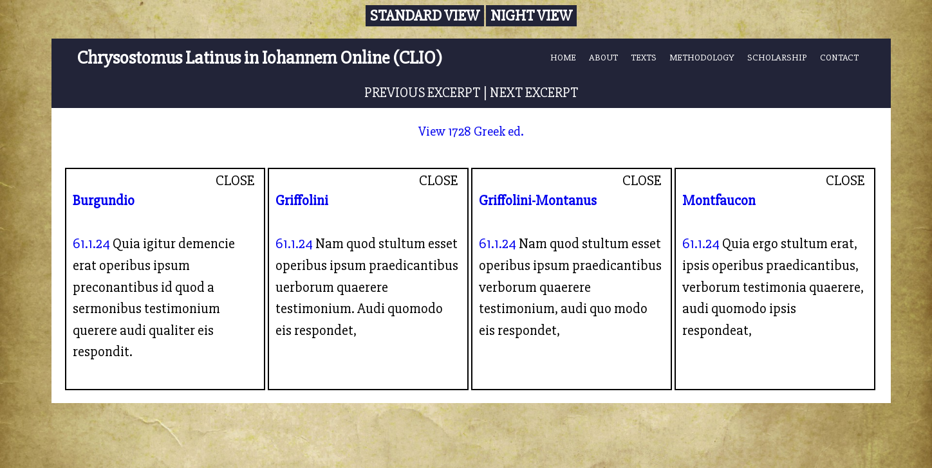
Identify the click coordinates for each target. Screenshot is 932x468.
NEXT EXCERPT (534, 92)
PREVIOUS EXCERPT (422, 92)
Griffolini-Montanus (538, 201)
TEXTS (644, 57)
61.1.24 (91, 244)
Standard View (425, 15)
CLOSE (235, 181)
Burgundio (104, 201)
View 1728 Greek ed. (471, 131)
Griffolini (301, 201)
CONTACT (839, 57)
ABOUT (603, 57)
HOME (563, 57)
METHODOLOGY (701, 57)
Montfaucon (719, 201)
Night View (531, 15)
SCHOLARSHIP (777, 57)
